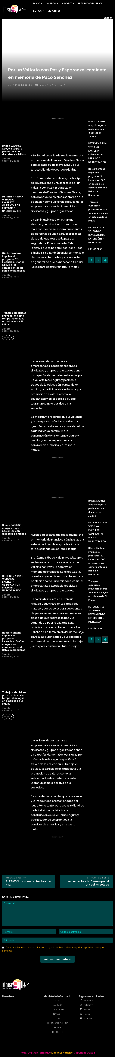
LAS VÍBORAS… (95, 249)
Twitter (87, 1014)
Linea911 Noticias (62, 1052)
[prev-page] (4, 337)
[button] (107, 18)
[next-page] (11, 337)
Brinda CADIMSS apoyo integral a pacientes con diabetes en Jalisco (14, 150)
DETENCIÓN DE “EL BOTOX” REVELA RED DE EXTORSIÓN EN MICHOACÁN (96, 235)
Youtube (88, 1018)
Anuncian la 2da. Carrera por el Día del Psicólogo (88, 883)
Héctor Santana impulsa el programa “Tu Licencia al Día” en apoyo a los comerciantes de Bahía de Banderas (13, 262)
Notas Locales (22, 85)
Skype (87, 1009)
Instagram (88, 1005)
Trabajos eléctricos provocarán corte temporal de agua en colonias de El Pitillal (14, 319)
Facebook (88, 1000)
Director (7, 159)
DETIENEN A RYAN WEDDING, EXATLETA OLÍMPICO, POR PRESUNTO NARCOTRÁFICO (12, 204)
